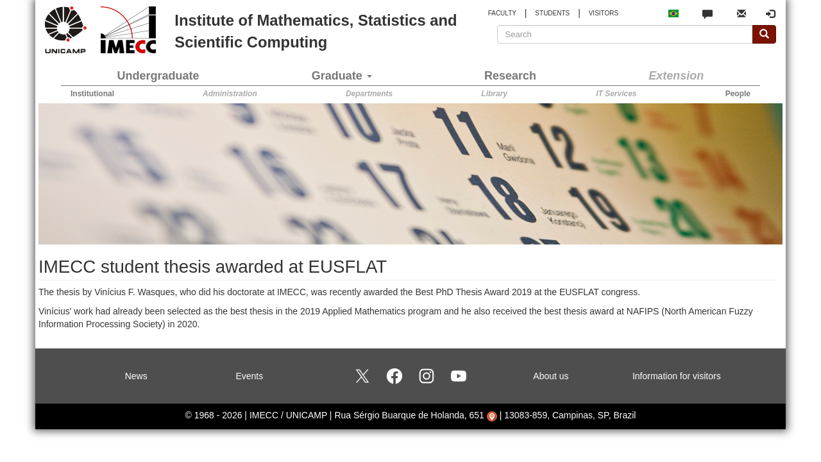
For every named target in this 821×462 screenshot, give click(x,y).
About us (550, 376)
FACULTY (502, 13)
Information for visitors (676, 376)
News (136, 376)
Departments (369, 93)
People (737, 93)
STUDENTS (552, 13)
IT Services (616, 93)
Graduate (342, 75)
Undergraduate (158, 75)
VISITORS (604, 13)
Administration (230, 93)
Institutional (92, 93)
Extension (676, 75)
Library (494, 93)
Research (510, 75)
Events (249, 376)
